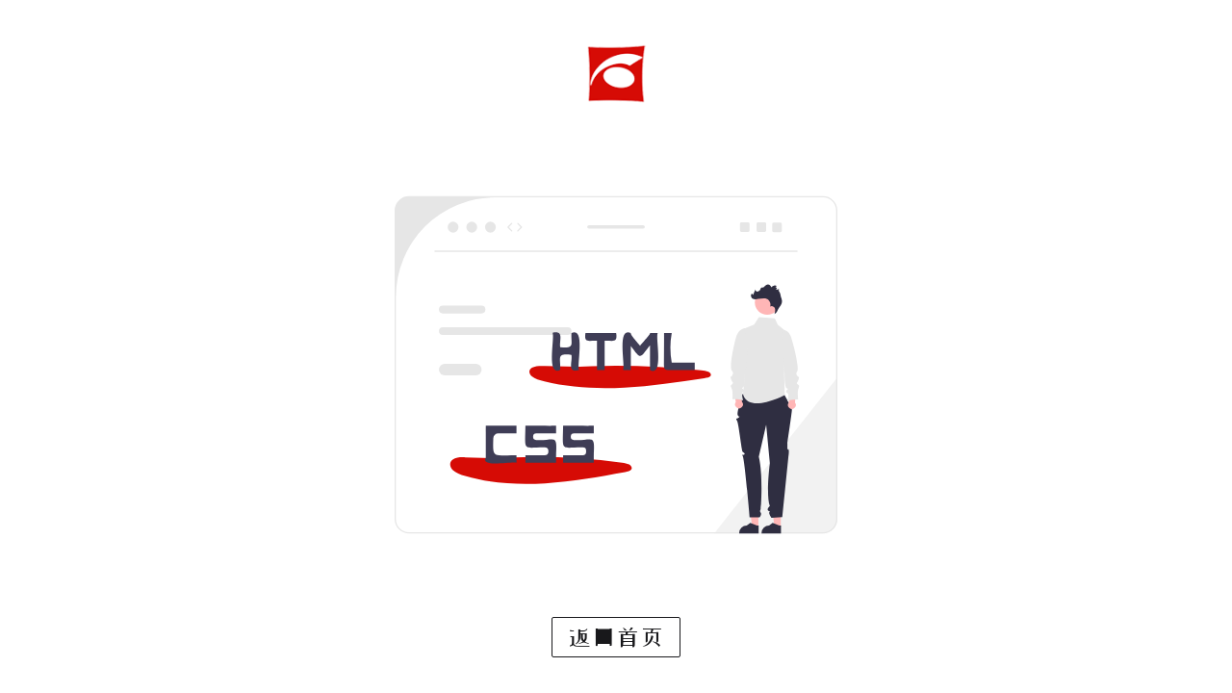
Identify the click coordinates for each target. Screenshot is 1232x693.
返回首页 (616, 637)
